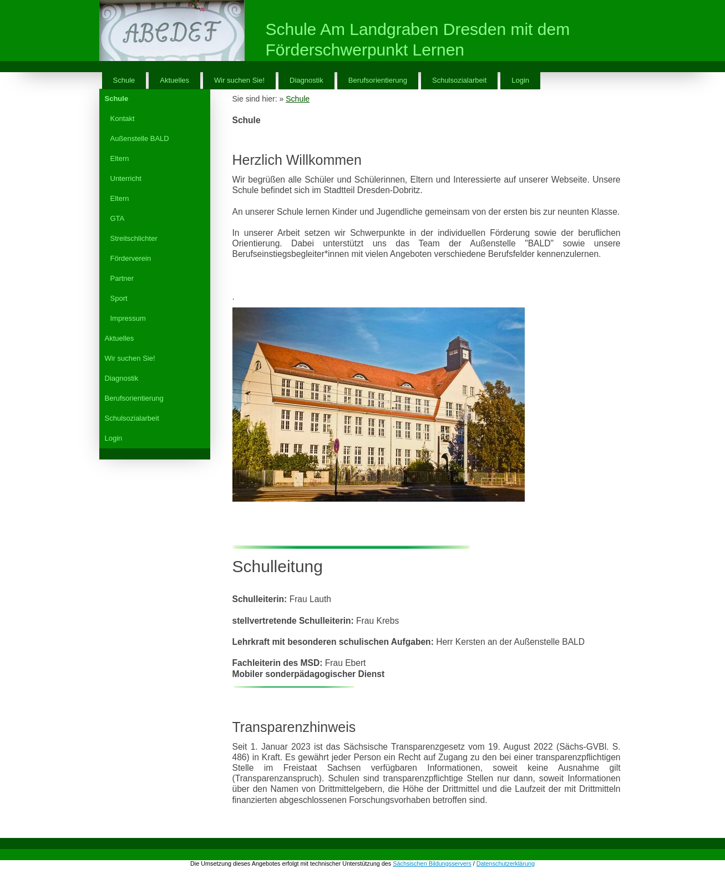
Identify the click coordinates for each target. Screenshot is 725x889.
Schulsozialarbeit (459, 80)
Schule (124, 80)
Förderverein (130, 258)
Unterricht (125, 178)
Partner (122, 278)
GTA (117, 218)
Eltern (119, 158)
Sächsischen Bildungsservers (432, 863)
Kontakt (122, 118)
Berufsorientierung (377, 80)
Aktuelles (174, 80)
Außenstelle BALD (139, 138)
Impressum (128, 318)
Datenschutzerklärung (505, 863)
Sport (119, 298)
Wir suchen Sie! (239, 80)
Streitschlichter (134, 238)
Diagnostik (306, 80)
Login (520, 80)
